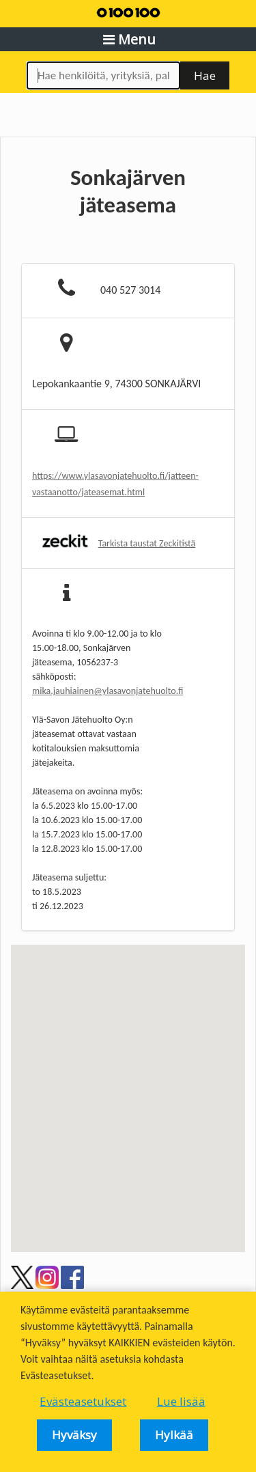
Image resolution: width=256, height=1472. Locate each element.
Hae (205, 75)
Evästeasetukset (83, 1401)
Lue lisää (181, 1401)
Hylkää (174, 1435)
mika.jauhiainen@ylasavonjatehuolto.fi (107, 691)
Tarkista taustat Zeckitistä (147, 543)
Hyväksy (74, 1435)
